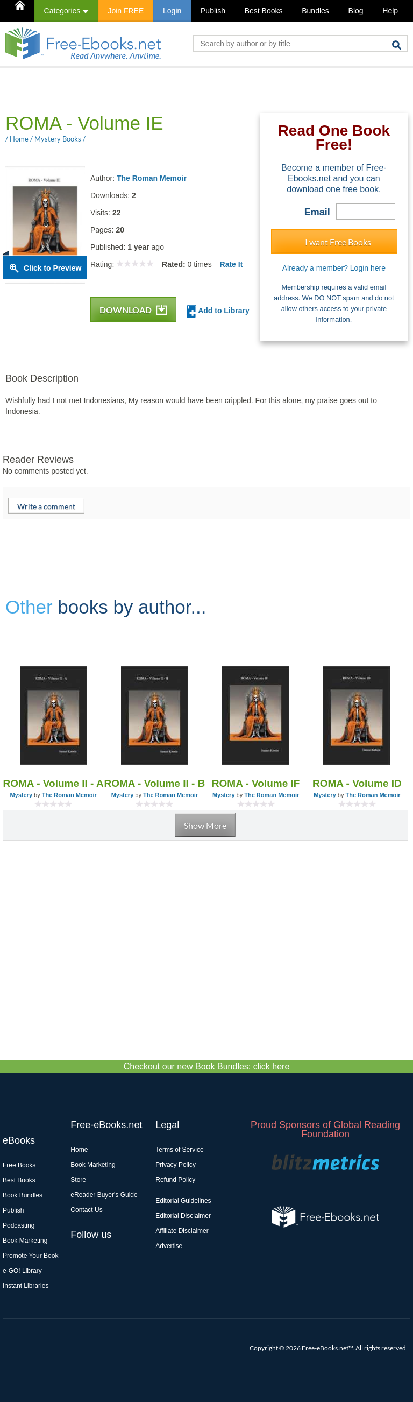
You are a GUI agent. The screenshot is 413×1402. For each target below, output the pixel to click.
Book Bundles (22, 1195)
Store (78, 1179)
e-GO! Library (22, 1270)
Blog (356, 10)
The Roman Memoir (152, 178)
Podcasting (18, 1225)
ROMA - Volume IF (256, 783)
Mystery (21, 795)
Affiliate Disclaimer (181, 1231)
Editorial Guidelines (183, 1200)
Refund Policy (175, 1179)
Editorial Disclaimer (183, 1216)
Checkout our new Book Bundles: (207, 1066)
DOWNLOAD (133, 310)
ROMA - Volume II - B (154, 783)
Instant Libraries (25, 1286)
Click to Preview (52, 268)
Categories (66, 10)
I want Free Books (338, 242)
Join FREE (126, 10)
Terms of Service (179, 1149)
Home (79, 1149)
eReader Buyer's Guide (103, 1195)
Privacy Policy (175, 1164)
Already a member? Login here (334, 268)
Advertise (168, 1246)
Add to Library (218, 311)
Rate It (231, 264)
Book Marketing (25, 1240)
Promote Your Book (30, 1255)
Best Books (264, 10)
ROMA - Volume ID (357, 783)
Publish (213, 10)
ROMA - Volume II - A (53, 783)
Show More (205, 825)
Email (317, 212)
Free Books (19, 1165)
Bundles (315, 10)
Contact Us (86, 1210)
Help (390, 10)
